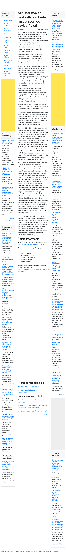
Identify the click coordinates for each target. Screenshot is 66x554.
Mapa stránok (8, 68)
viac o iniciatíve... (58, 544)
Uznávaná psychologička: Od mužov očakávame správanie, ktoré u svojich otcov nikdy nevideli (57, 47)
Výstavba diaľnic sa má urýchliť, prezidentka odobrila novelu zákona (7, 346)
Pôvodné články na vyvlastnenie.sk (28, 386)
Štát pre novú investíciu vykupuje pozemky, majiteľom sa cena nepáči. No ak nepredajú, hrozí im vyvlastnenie (8, 294)
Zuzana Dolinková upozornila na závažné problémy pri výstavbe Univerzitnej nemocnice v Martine (57, 339)
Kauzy (5, 34)
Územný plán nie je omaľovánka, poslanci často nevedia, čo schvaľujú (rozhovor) (8, 466)
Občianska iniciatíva (7, 46)
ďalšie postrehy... (58, 70)
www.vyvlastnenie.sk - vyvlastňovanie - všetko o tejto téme (19, 551)
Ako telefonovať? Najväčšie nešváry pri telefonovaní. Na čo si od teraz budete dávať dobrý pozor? (57, 24)
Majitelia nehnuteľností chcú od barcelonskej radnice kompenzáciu (56, 266)
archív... (61, 394)
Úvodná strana (8, 21)
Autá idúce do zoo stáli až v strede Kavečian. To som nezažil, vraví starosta (7, 441)
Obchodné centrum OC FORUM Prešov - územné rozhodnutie (7, 171)
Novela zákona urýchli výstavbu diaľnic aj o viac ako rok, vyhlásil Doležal (7, 369)
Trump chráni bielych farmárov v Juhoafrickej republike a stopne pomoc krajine (57, 184)
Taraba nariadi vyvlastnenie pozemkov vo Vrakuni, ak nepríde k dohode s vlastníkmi (57, 379)
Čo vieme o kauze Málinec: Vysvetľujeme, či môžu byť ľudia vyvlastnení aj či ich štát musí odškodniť (7, 239)
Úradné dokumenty (7, 56)
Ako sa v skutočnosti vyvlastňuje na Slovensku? (32, 411)
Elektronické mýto (7, 41)
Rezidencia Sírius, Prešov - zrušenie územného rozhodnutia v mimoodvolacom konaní (7, 191)
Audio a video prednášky (8, 61)
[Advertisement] (33, 326)
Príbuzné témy (8, 37)
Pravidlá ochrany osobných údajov (48, 551)
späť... (46, 414)
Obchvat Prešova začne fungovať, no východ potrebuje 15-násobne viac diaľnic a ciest (8, 392)
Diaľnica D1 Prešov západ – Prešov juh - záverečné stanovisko (8, 143)
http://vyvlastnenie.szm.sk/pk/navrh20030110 (32, 244)
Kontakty (6, 65)
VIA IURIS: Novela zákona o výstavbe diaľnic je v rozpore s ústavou (8, 417)
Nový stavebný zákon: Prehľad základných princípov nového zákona (7, 321)
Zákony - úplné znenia (8, 51)
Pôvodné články (6, 25)
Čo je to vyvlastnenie (7, 30)
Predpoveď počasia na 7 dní (8, 73)
